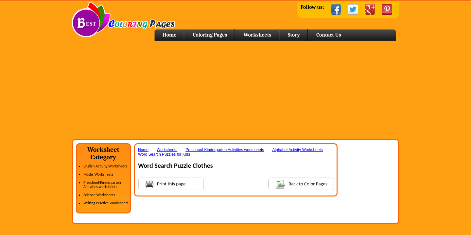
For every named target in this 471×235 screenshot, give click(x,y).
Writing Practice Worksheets (106, 203)
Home (123, 19)
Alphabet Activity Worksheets (297, 150)
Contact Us (328, 35)
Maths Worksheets (98, 174)
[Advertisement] (235, 90)
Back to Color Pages (298, 183)
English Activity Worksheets (105, 166)
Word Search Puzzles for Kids (164, 154)
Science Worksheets (99, 195)
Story (294, 35)
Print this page (162, 183)
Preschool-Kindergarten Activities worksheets (102, 184)
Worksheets (257, 35)
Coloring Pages (210, 35)
